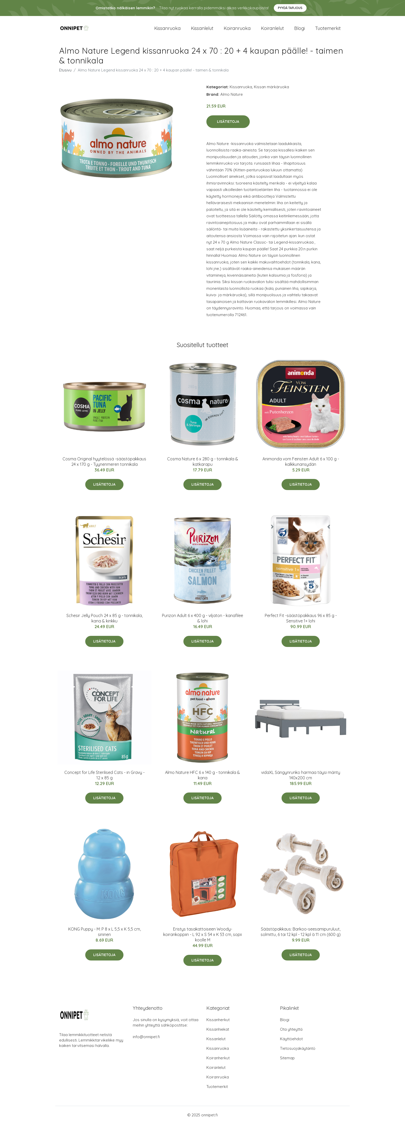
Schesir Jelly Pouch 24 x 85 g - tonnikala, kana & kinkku (104, 623)
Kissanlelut (202, 31)
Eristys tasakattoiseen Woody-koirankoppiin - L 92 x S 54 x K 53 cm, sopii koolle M (202, 940)
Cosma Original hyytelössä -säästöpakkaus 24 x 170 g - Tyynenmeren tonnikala (104, 466)
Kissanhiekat (217, 1034)
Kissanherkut (218, 1024)
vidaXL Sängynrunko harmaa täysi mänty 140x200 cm (300, 780)
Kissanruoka (167, 31)
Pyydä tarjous (290, 8)
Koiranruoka (237, 31)
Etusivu (65, 75)
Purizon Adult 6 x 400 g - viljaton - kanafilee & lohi (202, 623)
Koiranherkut (218, 1063)
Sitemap (287, 1063)
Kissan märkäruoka (271, 92)
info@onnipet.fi (146, 1041)
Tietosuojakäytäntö (297, 1053)
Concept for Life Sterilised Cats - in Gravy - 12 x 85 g (104, 780)
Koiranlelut (272, 31)
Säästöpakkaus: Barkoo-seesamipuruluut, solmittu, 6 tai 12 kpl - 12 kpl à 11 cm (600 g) (301, 937)
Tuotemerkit (328, 31)
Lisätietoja (228, 126)
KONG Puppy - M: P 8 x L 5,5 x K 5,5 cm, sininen (104, 937)
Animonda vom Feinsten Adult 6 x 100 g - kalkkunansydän (300, 466)
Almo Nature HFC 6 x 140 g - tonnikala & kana (202, 780)
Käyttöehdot (291, 1044)
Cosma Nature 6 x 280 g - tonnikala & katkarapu (202, 466)
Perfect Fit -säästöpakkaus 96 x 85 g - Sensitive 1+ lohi (301, 623)
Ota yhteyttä (291, 1034)
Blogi (299, 31)
